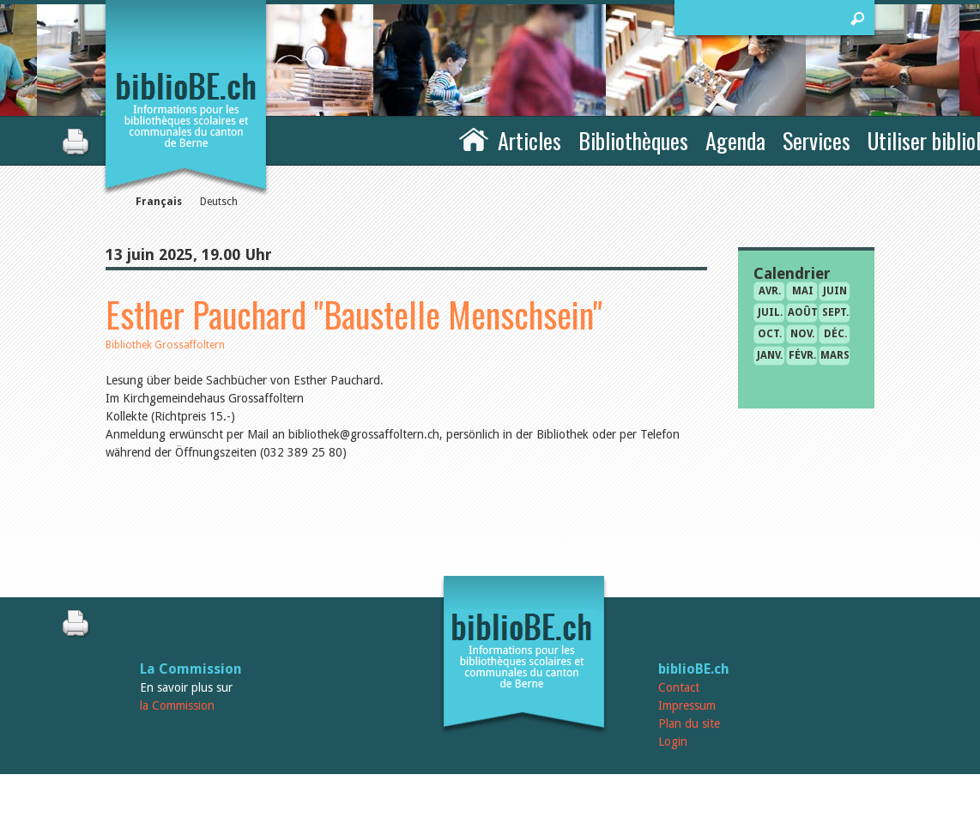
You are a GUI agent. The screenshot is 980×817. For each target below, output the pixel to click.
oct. (770, 334)
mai (803, 291)
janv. (770, 355)
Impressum (687, 705)
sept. (835, 312)
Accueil (473, 138)
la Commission (177, 705)
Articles (529, 140)
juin (835, 291)
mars (835, 355)
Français (159, 202)
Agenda (735, 140)
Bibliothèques (633, 140)
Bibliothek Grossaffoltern (165, 345)
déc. (835, 334)
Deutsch (219, 202)
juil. (770, 312)
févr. (802, 355)
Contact (678, 687)
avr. (770, 291)
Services (816, 140)
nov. (802, 334)
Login (672, 741)
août (803, 312)
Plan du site (689, 723)
